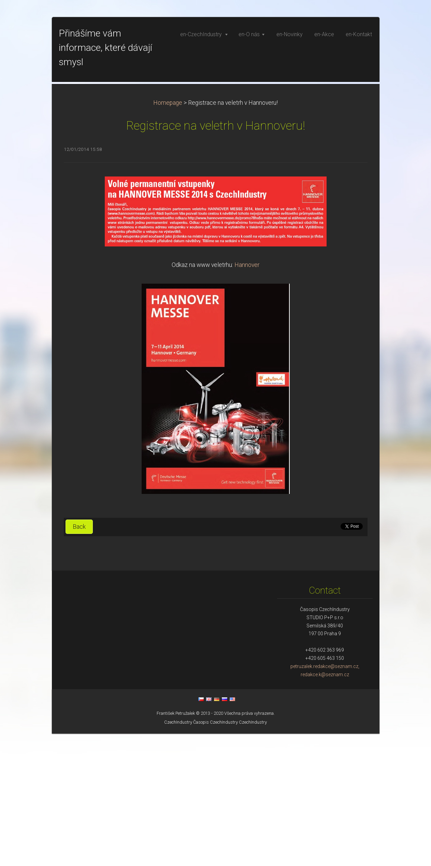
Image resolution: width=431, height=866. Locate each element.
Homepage (167, 235)
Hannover (246, 397)
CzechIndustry (178, 854)
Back (79, 659)
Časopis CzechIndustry (215, 854)
